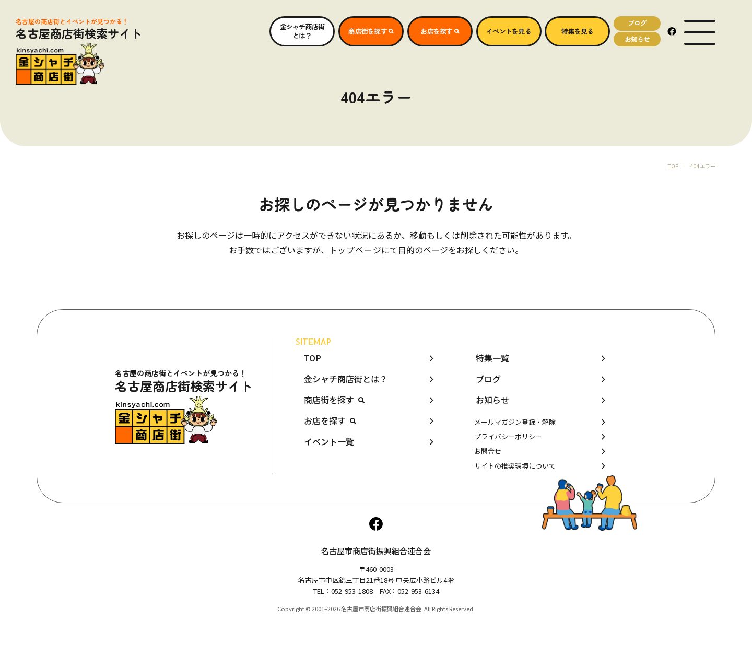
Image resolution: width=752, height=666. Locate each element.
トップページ (355, 249)
